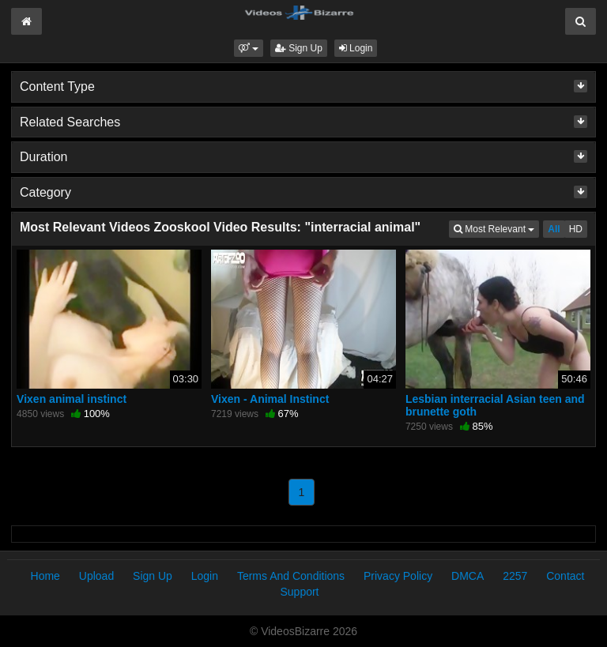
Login (356, 48)
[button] (248, 48)
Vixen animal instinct (71, 399)
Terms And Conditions (291, 576)
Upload (96, 576)
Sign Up (298, 48)
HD (575, 229)
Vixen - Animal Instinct (270, 399)
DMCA (467, 576)
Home (45, 576)
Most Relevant (496, 228)
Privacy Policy (398, 576)
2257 (515, 576)
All (554, 229)
